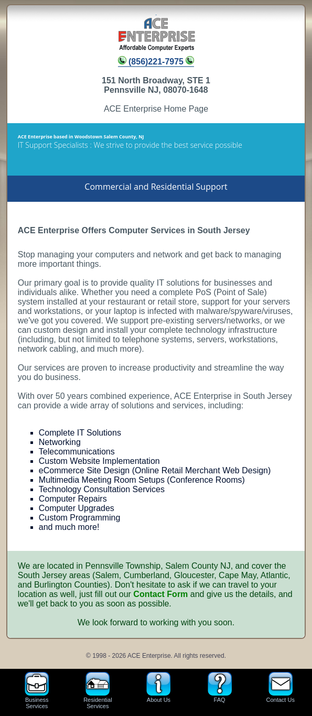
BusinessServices (36, 690)
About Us (158, 690)
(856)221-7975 (156, 61)
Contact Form (160, 594)
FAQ (219, 690)
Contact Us (280, 690)
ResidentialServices (97, 690)
